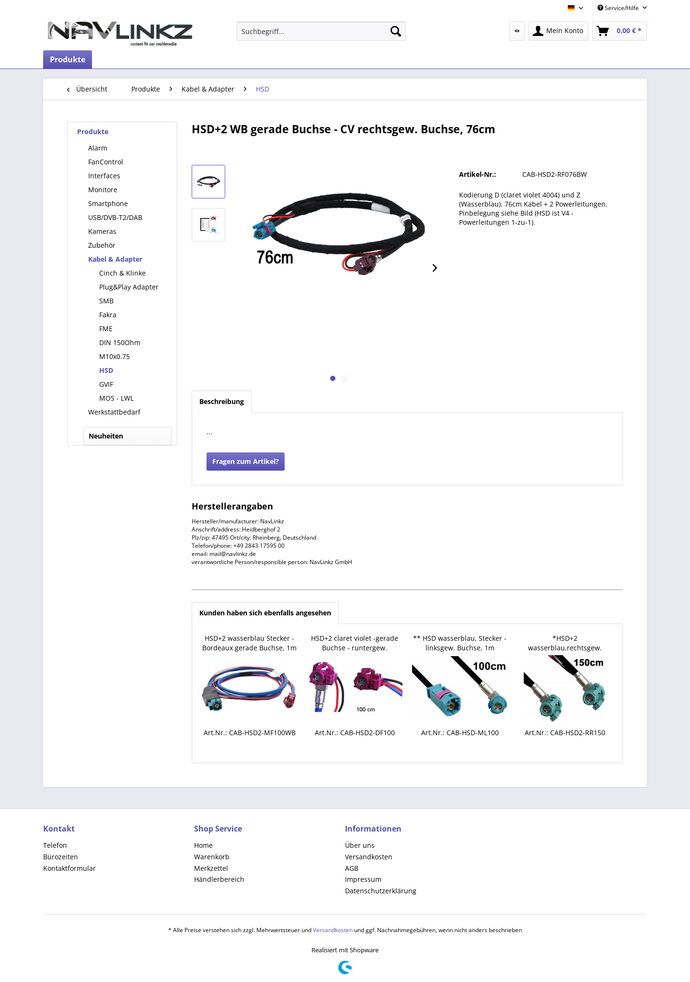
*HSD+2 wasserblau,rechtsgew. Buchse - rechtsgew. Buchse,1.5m (565, 643)
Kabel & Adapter (115, 259)
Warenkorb (212, 856)
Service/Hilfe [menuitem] (619, 8)
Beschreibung (221, 401)
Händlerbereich (219, 879)
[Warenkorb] (619, 31)
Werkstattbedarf (114, 411)
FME (106, 328)
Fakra (107, 314)
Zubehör (101, 245)
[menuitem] (321, 31)
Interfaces (104, 175)
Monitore (102, 189)
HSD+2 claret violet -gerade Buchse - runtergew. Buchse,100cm (354, 643)
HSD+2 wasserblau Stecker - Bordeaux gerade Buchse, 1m (249, 643)
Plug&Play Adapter (129, 286)
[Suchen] (396, 31)
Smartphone (108, 203)
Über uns (360, 845)
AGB (351, 868)
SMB (106, 300)
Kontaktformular (69, 868)
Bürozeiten (60, 856)
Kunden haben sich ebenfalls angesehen (265, 612)
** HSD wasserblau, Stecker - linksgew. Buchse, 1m (459, 643)
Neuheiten (106, 435)
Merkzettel (211, 868)
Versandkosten (368, 856)
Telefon (55, 845)
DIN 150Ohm (119, 342)
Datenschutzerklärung (380, 890)
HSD (106, 370)
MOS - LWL (116, 398)
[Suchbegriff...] (321, 31)
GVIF (106, 384)
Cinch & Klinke (122, 272)
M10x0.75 (114, 356)
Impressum (363, 879)
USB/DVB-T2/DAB (115, 217)
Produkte (92, 131)
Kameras (102, 231)
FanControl (105, 161)
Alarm (97, 147)
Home (203, 845)
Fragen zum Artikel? (245, 461)
